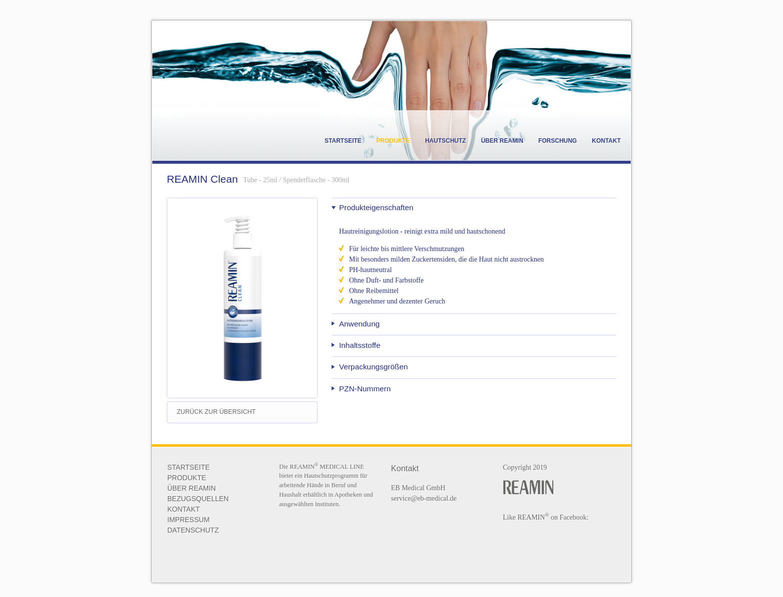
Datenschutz (193, 530)
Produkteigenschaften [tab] (376, 207)
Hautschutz (445, 140)
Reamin (222, 135)
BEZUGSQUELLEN (198, 499)
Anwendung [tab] (359, 323)
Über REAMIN (502, 140)
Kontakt (606, 140)
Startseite (343, 140)
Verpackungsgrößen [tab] (373, 366)
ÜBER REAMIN (191, 488)
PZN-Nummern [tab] (365, 388)
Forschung (557, 140)
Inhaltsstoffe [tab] (360, 345)
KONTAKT (183, 509)
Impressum (188, 520)
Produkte (393, 140)
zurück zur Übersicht (216, 411)
